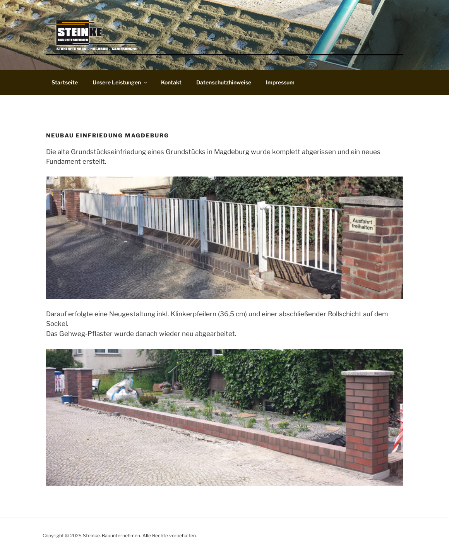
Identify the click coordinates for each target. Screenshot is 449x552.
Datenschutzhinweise (223, 82)
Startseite (64, 82)
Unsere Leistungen (120, 82)
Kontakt (171, 82)
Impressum (280, 82)
